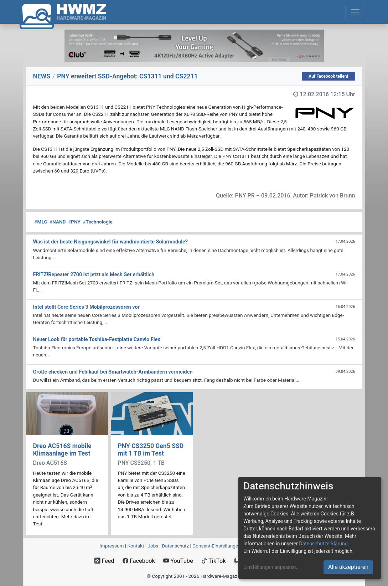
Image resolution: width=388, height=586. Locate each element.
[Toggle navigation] (355, 12)
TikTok (213, 560)
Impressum (111, 546)
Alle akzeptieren (348, 567)
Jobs (153, 546)
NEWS (42, 76)
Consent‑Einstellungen (216, 546)
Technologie (98, 222)
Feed (104, 560)
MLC (41, 222)
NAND (58, 222)
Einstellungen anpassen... (271, 567)
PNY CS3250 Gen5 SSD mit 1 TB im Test (151, 449)
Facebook (139, 560)
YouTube (178, 560)
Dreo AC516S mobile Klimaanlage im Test (62, 449)
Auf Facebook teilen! (328, 76)
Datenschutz (175, 546)
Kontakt (136, 546)
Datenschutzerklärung (323, 543)
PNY (74, 222)
